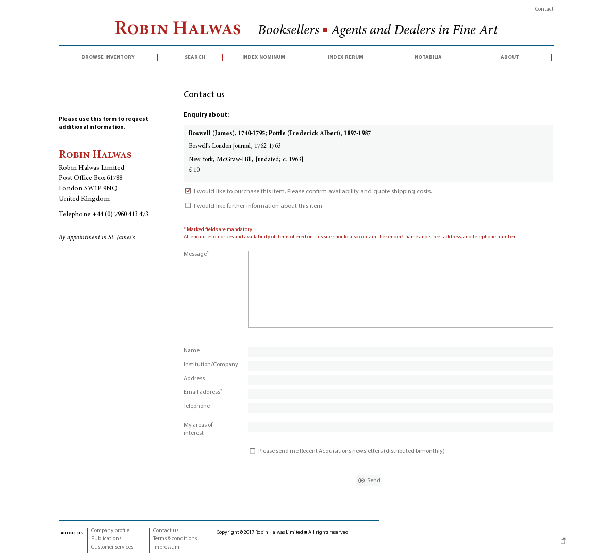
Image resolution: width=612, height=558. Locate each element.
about (510, 57)
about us (72, 533)
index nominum (263, 57)
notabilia (428, 57)
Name (192, 351)
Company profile (110, 531)
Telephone (197, 406)
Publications (106, 539)
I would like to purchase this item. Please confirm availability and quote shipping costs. (308, 192)
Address (194, 378)
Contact (544, 9)
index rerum (345, 57)
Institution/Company (211, 365)
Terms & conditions (175, 539)
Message (196, 254)
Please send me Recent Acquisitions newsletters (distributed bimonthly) (346, 451)
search (195, 57)
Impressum (166, 547)
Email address (203, 392)
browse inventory (108, 57)
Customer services (112, 547)
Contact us (165, 531)
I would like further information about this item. (253, 206)
